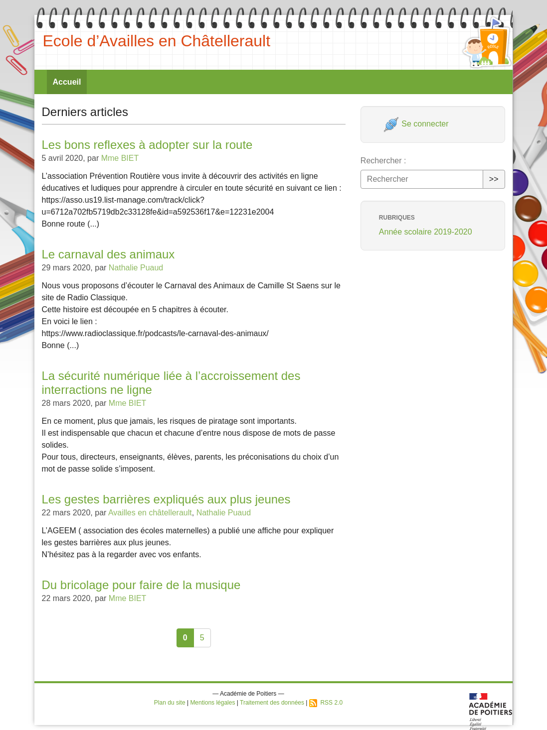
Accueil (67, 82)
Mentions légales (212, 702)
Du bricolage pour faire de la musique (141, 585)
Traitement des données (272, 702)
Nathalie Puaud (136, 267)
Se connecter (416, 124)
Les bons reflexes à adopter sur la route (147, 144)
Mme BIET (120, 158)
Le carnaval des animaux (108, 254)
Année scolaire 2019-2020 (425, 232)
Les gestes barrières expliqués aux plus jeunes (166, 499)
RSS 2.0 (326, 702)
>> (494, 179)
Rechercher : (383, 160)
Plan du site (169, 702)
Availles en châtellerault (150, 512)
